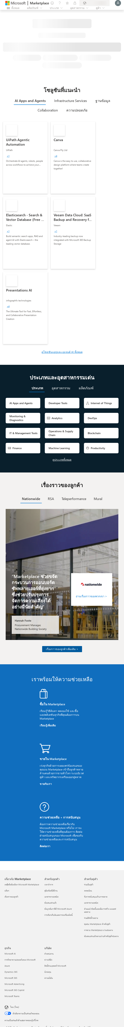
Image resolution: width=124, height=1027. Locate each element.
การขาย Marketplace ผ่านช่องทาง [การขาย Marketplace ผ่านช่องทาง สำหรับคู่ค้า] (98, 930)
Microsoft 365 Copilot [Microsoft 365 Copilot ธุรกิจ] (14, 990)
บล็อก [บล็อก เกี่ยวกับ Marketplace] (7, 890)
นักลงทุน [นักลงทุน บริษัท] (47, 971)
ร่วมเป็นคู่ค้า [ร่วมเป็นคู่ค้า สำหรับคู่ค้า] (88, 884)
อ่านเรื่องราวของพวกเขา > (91, 596)
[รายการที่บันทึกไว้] (67, 3)
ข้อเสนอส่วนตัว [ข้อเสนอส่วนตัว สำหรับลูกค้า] (50, 902)
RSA (51, 498)
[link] (25, 158)
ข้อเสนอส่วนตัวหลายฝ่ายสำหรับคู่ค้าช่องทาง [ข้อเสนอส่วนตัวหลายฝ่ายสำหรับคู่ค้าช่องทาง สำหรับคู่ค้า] (101, 936)
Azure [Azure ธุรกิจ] (7, 965)
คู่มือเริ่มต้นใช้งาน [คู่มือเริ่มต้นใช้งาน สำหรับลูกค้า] (51, 890)
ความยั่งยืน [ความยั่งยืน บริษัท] (48, 977)
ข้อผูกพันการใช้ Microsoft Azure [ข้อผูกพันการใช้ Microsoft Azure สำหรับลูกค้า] (58, 908)
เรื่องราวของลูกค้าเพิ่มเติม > (62, 649)
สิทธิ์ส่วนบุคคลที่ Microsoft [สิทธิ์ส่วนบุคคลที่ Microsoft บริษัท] (55, 965)
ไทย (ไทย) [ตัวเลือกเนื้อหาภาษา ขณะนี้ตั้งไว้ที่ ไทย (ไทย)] (14, 1006)
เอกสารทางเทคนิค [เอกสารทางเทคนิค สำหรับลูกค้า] (51, 896)
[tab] (29, 100)
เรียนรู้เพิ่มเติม (48, 725)
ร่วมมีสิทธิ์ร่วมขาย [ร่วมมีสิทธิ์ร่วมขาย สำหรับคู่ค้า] (91, 917)
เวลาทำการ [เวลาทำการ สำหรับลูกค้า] (48, 884)
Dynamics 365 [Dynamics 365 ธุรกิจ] (11, 971)
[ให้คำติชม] (52, 3)
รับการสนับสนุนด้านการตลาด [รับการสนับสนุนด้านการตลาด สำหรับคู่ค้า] (95, 896)
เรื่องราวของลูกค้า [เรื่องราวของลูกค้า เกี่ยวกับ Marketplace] (11, 896)
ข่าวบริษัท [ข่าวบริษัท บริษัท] (48, 959)
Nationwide (31, 498)
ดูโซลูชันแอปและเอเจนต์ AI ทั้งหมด (62, 352)
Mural (98, 498)
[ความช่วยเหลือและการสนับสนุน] (60, 3)
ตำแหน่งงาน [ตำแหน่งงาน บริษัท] (49, 953)
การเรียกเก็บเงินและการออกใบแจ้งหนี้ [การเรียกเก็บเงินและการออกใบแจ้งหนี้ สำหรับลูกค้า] (58, 914)
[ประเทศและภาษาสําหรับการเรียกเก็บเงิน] (94, 3)
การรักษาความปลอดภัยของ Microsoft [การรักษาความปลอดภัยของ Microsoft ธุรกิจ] (20, 959)
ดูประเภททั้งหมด (62, 459)
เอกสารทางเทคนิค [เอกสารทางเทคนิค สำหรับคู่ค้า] (91, 902)
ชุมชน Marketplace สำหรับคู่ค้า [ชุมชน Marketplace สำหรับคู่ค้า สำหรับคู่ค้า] (97, 924)
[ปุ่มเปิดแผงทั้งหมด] (13, 8)
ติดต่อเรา (45, 846)
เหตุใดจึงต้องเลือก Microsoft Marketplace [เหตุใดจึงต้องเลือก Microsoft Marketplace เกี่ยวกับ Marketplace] (22, 884)
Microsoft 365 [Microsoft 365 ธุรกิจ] (11, 977)
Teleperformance (74, 498)
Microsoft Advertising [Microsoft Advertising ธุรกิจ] (14, 984)
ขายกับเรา (46, 784)
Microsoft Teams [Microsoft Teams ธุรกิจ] (12, 996)
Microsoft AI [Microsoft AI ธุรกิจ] (10, 953)
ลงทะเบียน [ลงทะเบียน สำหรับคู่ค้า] (88, 890)
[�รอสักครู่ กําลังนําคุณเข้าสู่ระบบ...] (118, 3)
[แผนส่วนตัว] (75, 3)
